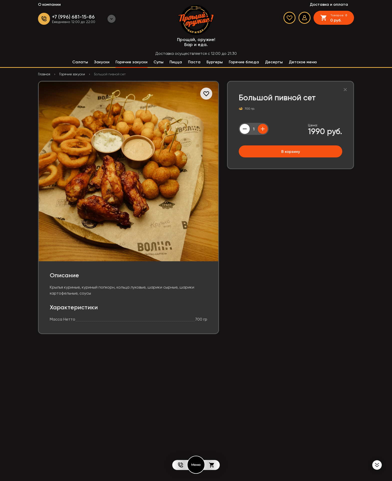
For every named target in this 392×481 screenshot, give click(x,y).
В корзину (290, 151)
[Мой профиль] (304, 18)
